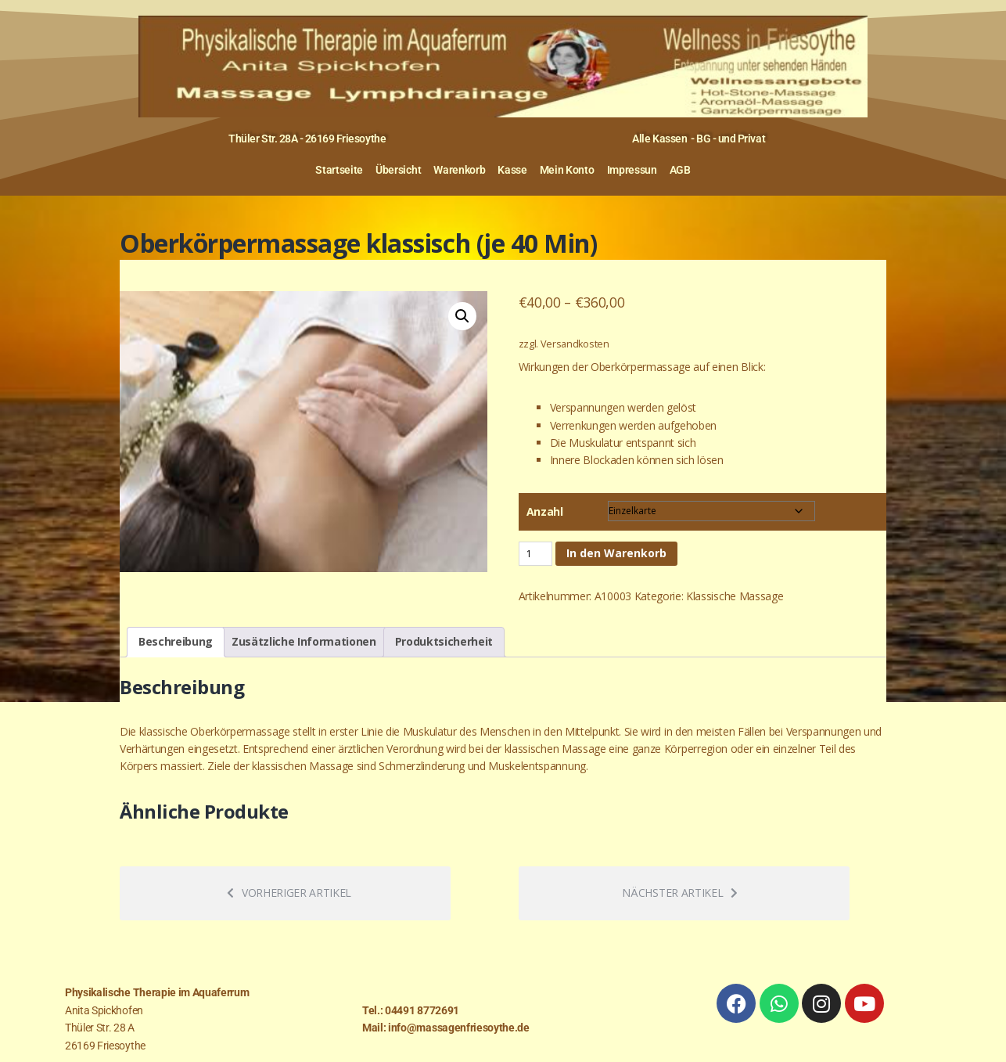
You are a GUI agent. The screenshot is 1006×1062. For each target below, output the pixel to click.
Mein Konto (567, 170)
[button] (462, 316)
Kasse (512, 170)
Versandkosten (575, 344)
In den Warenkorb (616, 552)
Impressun (632, 170)
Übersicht (398, 170)
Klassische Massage (734, 596)
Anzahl (544, 511)
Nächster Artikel (680, 892)
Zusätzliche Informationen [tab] (304, 641)
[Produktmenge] (536, 554)
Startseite (339, 170)
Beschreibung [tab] (175, 641)
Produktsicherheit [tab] (444, 641)
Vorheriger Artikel (289, 892)
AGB (680, 170)
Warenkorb (459, 170)
